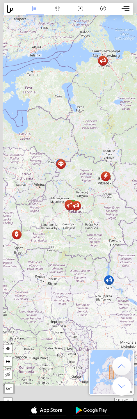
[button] (109, 280)
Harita (58, 9)
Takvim (80, 9)
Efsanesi (103, 9)
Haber (35, 9)
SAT (9, 389)
